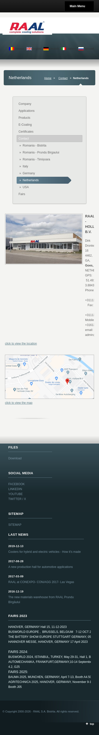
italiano (72, 48)
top (92, 723)
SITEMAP (14, 525)
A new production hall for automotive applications (40, 567)
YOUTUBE (15, 494)
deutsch (54, 48)
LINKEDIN (15, 489)
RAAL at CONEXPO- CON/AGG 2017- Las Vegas (41, 582)
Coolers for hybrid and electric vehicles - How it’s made (44, 552)
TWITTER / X (17, 499)
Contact (62, 78)
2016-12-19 (15, 591)
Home (48, 78)
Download (14, 458)
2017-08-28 (15, 561)
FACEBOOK (16, 484)
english (37, 48)
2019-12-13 (15, 546)
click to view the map (19, 403)
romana (20, 48)
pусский (89, 48)
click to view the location (21, 343)
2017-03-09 (15, 576)
